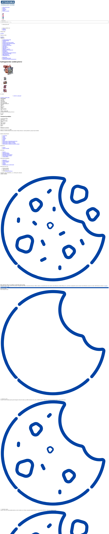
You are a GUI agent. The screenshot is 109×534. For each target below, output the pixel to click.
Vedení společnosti (5, 152)
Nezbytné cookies (4, 398)
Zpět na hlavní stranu (5, 7)
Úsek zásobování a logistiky (7, 155)
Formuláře (4, 163)
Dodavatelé (4, 9)
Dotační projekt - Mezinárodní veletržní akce (9, 141)
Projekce (3, 137)
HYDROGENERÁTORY (6, 58)
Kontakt (3, 8)
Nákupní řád (4, 160)
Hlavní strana (4, 57)
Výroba (3, 136)
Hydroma (4, 151)
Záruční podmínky (5, 161)
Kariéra (3, 140)
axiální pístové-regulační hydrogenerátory (9, 59)
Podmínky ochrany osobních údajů (8, 164)
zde (38, 132)
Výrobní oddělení (5, 156)
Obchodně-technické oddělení (7, 154)
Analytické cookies (4, 509)
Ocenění (3, 139)
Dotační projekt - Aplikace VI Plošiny (8, 142)
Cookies (3, 162)
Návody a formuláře (5, 148)
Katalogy (4, 10)
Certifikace (4, 138)
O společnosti (4, 135)
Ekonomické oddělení (6, 153)
